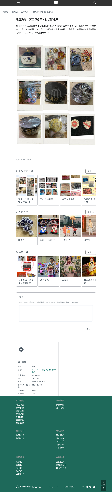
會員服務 (60, 457)
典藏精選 (20, 457)
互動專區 (5, 12)
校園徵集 (20, 435)
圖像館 (19, 465)
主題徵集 (15, 12)
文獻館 (19, 462)
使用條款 (20, 417)
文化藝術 (60, 447)
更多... (91, 171)
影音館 (19, 471)
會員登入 (60, 462)
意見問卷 (20, 420)
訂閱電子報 (61, 468)
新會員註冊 (61, 465)
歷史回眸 (60, 435)
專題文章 (60, 405)
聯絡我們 (20, 423)
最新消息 (20, 405)
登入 (88, 329)
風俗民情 (60, 444)
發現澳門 (60, 431)
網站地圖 (20, 411)
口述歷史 (20, 474)
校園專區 (20, 431)
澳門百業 (60, 441)
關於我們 (20, 400)
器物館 (19, 468)
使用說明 (20, 414)
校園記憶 (20, 438)
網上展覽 (60, 408)
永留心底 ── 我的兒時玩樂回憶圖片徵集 (37, 12)
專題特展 (60, 400)
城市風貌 (60, 438)
